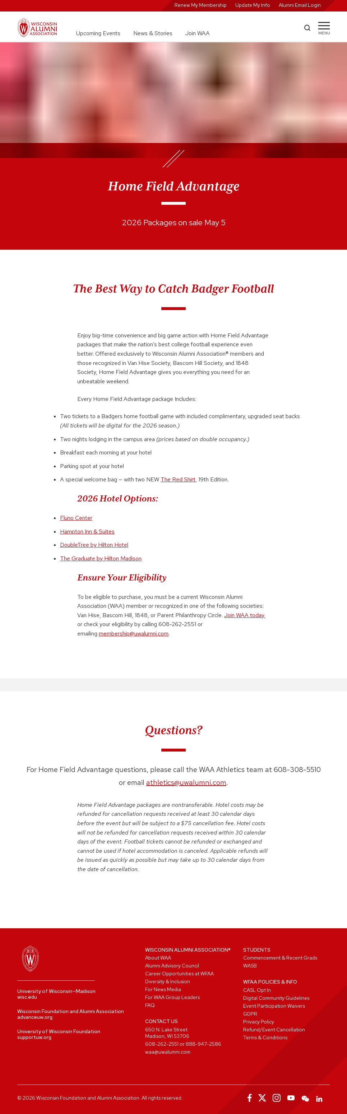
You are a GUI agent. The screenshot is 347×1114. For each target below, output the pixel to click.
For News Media (163, 989)
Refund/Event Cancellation (274, 1029)
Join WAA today (244, 615)
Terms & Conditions (265, 1037)
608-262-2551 (162, 1044)
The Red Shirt (178, 479)
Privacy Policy (258, 1021)
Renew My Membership (201, 5)
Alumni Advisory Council (172, 965)
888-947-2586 (203, 1044)
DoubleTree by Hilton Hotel (94, 545)
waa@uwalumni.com (167, 1052)
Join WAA (197, 33)
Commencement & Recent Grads (280, 957)
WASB (250, 965)
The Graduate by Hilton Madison (101, 558)
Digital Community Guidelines (276, 998)
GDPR (250, 1014)
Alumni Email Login (300, 5)
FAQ (150, 1005)
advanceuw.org (34, 1017)
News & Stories (152, 33)
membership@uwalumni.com (133, 633)
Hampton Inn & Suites (87, 531)
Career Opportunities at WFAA (179, 973)
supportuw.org (34, 1037)
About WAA (158, 957)
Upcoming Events (98, 33)
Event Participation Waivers (274, 1006)
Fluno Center (76, 518)
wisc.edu (27, 997)
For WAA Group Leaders (172, 997)
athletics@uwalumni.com (186, 782)
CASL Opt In (257, 990)
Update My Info (252, 5)
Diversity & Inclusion (167, 981)
